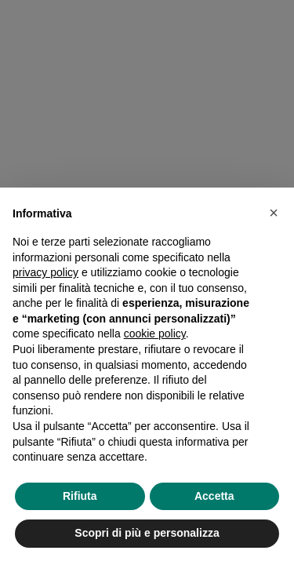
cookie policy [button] (155, 333)
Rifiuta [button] (80, 496)
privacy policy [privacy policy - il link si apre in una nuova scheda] (45, 272)
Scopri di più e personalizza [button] (146, 533)
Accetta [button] (214, 496)
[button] (273, 212)
